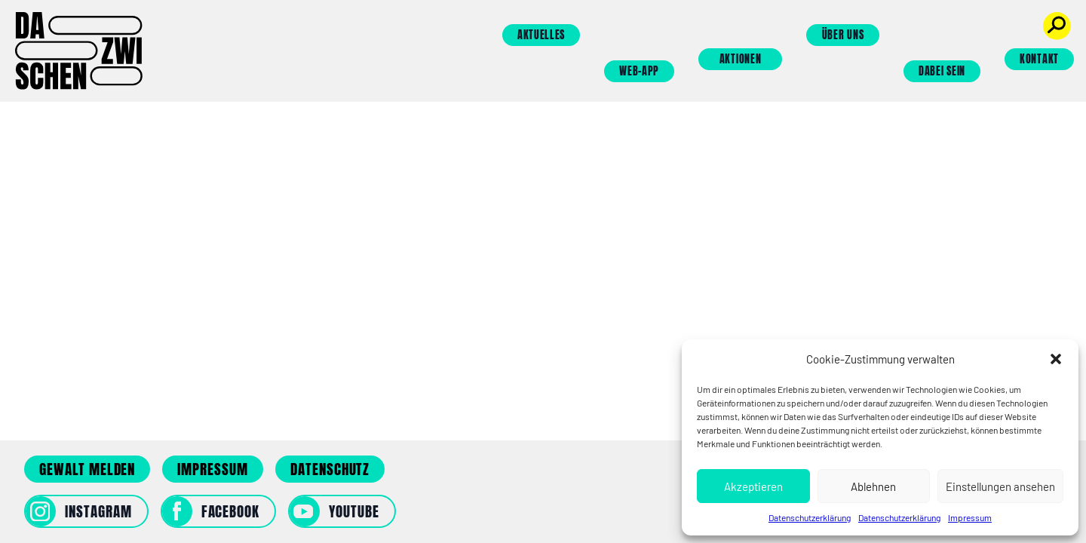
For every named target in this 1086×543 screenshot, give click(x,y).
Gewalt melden (87, 469)
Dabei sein (942, 71)
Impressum (970, 517)
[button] (1055, 359)
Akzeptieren (753, 486)
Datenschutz (330, 469)
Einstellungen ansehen (1000, 486)
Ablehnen (873, 486)
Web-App (639, 71)
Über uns (843, 35)
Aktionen (740, 59)
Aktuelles (541, 35)
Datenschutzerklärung (809, 517)
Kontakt (1039, 59)
